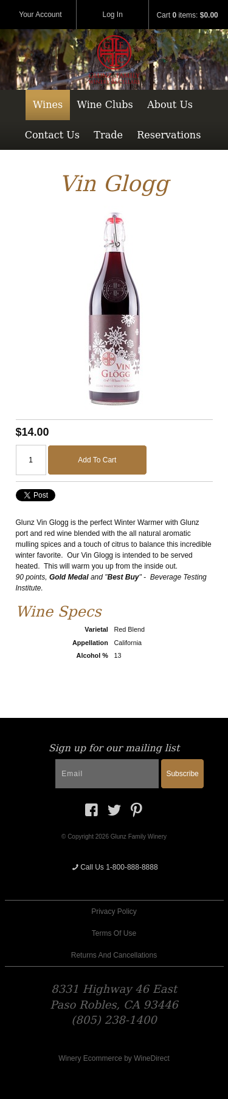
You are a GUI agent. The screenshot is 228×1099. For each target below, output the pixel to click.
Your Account (40, 14)
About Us (170, 104)
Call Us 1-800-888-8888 (113, 867)
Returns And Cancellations (114, 955)
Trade (108, 135)
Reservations (169, 135)
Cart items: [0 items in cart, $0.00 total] (187, 15)
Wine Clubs (105, 104)
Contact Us (52, 135)
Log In (113, 14)
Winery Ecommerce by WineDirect (114, 1058)
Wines (48, 104)
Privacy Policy (114, 911)
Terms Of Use (114, 933)
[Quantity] (31, 460)
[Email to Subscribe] (107, 773)
